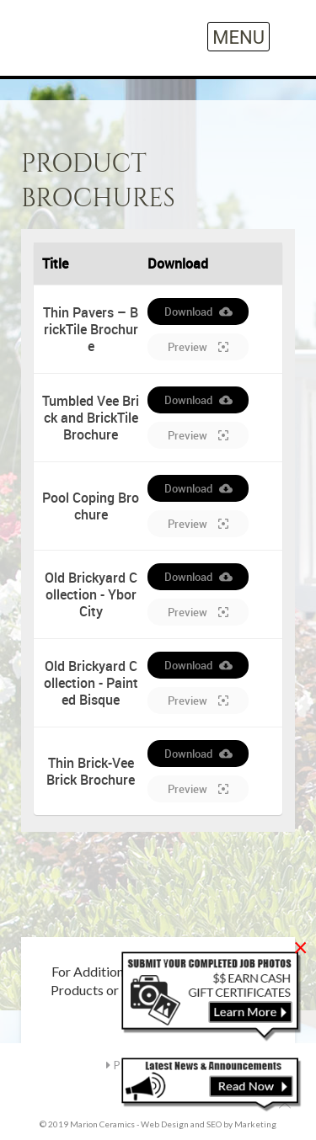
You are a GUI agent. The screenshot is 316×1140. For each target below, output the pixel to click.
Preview (198, 346)
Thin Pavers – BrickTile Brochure (90, 329)
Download (198, 311)
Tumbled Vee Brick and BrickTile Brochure (90, 417)
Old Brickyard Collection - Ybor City (91, 594)
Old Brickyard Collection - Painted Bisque (91, 683)
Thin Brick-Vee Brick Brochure (90, 771)
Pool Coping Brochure (90, 506)
